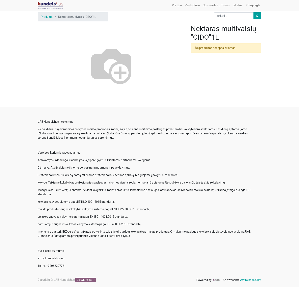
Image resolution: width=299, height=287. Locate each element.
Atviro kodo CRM (250, 280)
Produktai (47, 16)
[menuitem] (176, 5)
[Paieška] (257, 15)
